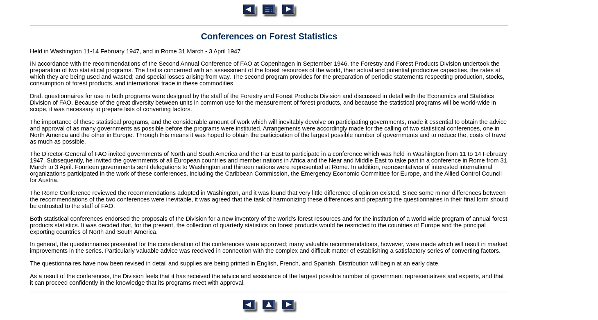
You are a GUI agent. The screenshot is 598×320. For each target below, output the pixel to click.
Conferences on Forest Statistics (269, 36)
